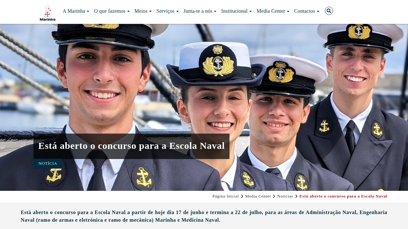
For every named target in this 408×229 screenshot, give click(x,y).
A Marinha (76, 11)
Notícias (285, 196)
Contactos (306, 11)
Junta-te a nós (200, 11)
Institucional (236, 11)
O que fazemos (112, 11)
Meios (143, 11)
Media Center (273, 11)
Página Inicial (225, 196)
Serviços (168, 11)
